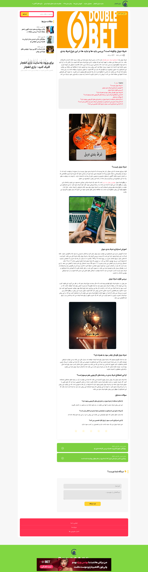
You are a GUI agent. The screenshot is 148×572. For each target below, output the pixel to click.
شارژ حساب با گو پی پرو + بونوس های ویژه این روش (33, 50)
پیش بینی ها (68, 4)
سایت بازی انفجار (98, 4)
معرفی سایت (88, 4)
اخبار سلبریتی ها (74, 531)
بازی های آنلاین (37, 4)
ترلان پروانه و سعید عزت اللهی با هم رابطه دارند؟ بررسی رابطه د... (33, 30)
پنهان (116, 83)
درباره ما (74, 527)
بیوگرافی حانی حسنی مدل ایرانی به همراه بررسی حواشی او (33, 40)
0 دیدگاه (111, 55)
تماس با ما (74, 523)
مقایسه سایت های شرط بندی (52, 4)
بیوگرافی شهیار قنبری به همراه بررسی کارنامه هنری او (110, 449)
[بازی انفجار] (125, 3)
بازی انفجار (117, 4)
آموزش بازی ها (78, 4)
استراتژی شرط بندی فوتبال (110, 60)
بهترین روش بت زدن (109, 182)
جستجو (25, 14)
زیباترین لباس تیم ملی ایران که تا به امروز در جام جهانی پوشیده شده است (103, 459)
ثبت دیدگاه (92, 504)
